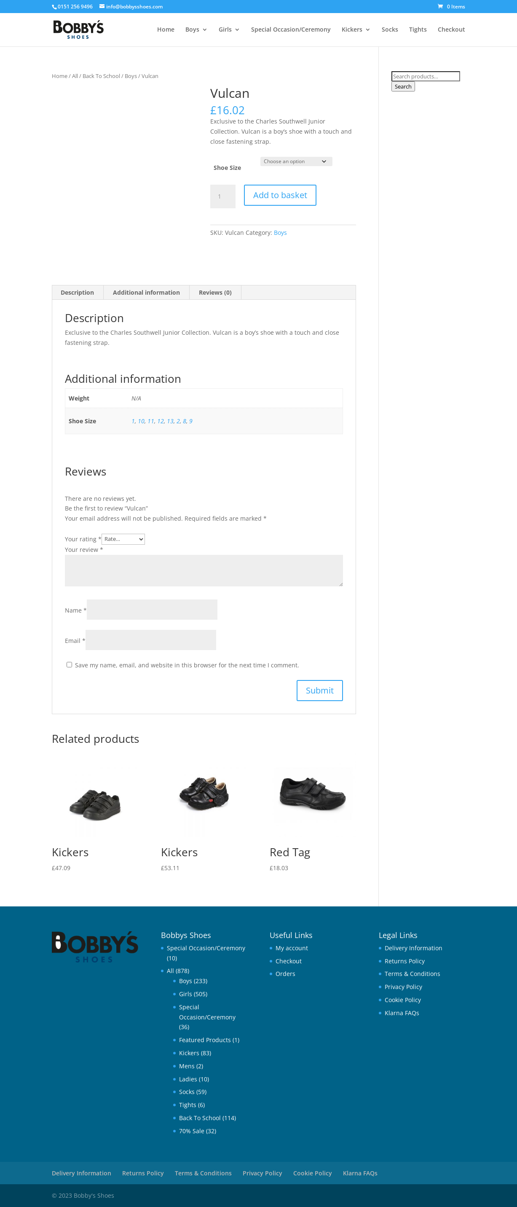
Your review (84, 550)
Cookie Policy (403, 1000)
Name (76, 610)
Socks (390, 30)
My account (292, 948)
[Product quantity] (223, 196)
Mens (187, 1066)
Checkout (451, 30)
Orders (285, 974)
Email (75, 641)
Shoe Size (227, 168)
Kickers (352, 30)
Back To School (101, 76)
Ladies (188, 1079)
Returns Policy (405, 961)
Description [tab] (77, 292)
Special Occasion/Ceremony (291, 30)
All (75, 76)
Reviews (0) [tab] (215, 292)
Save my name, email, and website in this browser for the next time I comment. (187, 665)
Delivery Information (413, 948)
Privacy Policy (403, 987)
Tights (418, 30)
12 (160, 421)
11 (150, 421)
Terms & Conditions (412, 974)
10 (141, 421)
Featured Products (205, 1040)
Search (403, 86)
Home (165, 30)
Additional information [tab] (146, 292)
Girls (225, 30)
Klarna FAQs (402, 1013)
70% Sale (191, 1131)
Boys (192, 30)
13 (170, 421)
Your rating (83, 539)
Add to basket (280, 195)
